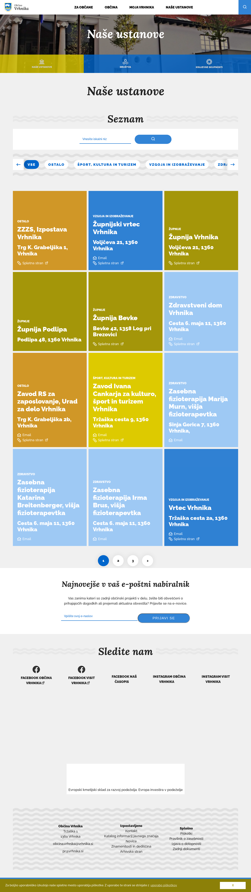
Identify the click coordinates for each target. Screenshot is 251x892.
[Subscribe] (99, 616)
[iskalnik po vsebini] (153, 139)
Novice (131, 839)
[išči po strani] (245, 7)
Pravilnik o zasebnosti (186, 836)
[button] (18, 164)
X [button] (233, 885)
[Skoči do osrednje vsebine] (20, 17)
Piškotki (186, 831)
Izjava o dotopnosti (186, 841)
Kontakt (131, 828)
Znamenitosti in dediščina (131, 844)
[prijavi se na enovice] (164, 618)
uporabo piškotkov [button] (164, 885)
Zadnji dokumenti (186, 846)
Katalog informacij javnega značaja (131, 833)
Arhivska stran (131, 849)
